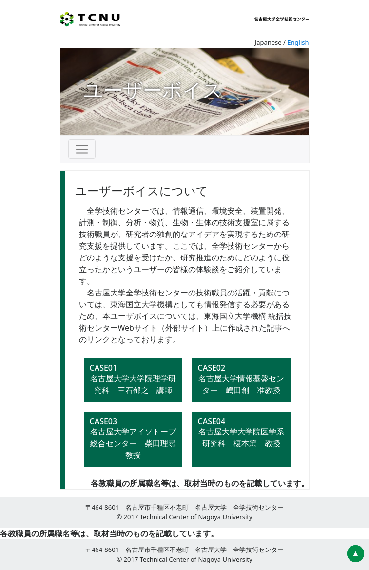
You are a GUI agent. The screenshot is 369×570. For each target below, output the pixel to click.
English (298, 42)
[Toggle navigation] (82, 149)
